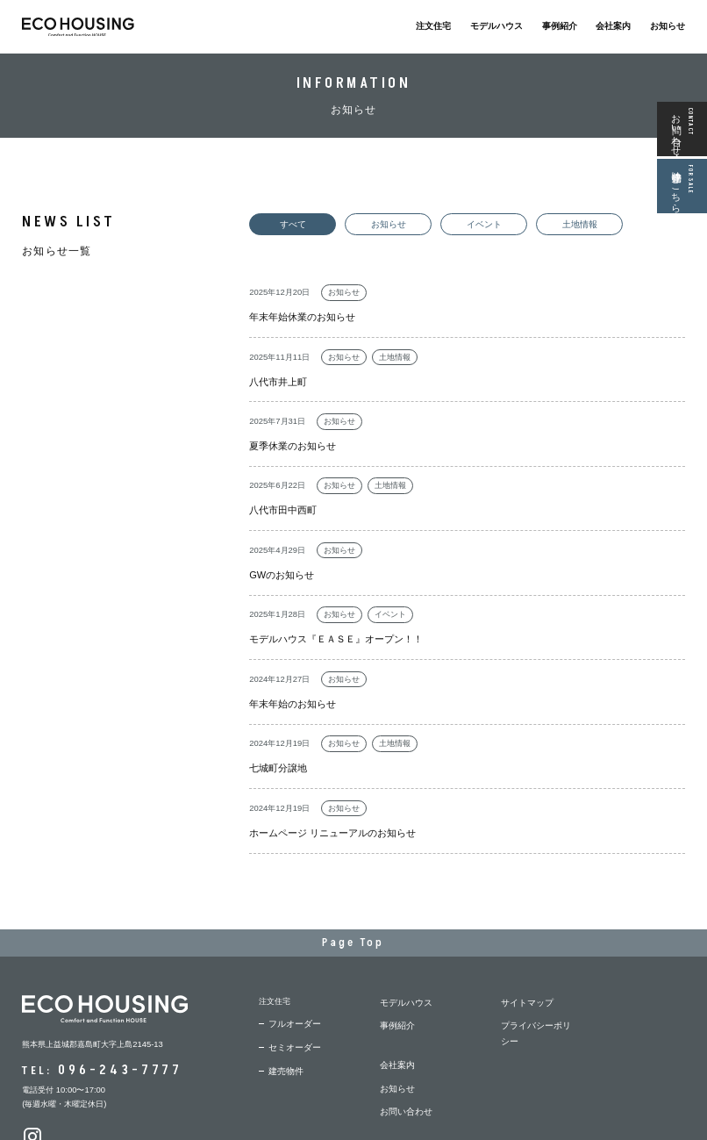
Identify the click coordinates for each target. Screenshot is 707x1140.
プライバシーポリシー (540, 936)
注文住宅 (433, 26)
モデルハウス (496, 26)
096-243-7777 (111, 982)
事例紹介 (559, 26)
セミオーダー (292, 958)
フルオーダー (292, 936)
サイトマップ (524, 915)
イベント (459, 223)
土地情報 (545, 223)
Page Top (354, 858)
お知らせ (667, 26)
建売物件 (284, 979)
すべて (288, 223)
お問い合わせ (403, 1000)
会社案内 (613, 26)
